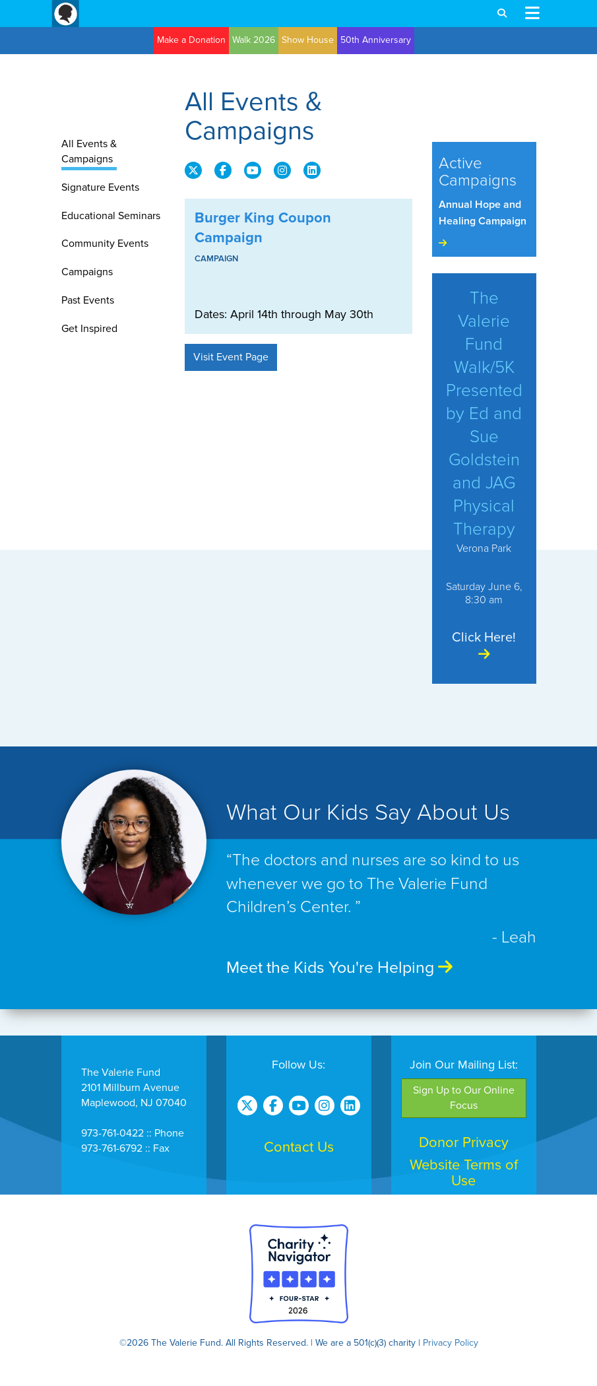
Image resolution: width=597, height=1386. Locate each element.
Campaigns (87, 272)
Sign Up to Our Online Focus (464, 1098)
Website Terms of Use (464, 1172)
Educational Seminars (110, 215)
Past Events (87, 300)
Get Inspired (89, 328)
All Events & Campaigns (89, 151)
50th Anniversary (375, 40)
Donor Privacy (464, 1142)
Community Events (104, 243)
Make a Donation (191, 40)
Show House (308, 40)
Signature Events (100, 187)
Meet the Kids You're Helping (339, 967)
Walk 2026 (253, 40)
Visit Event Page (230, 357)
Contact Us (299, 1147)
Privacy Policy (450, 1342)
